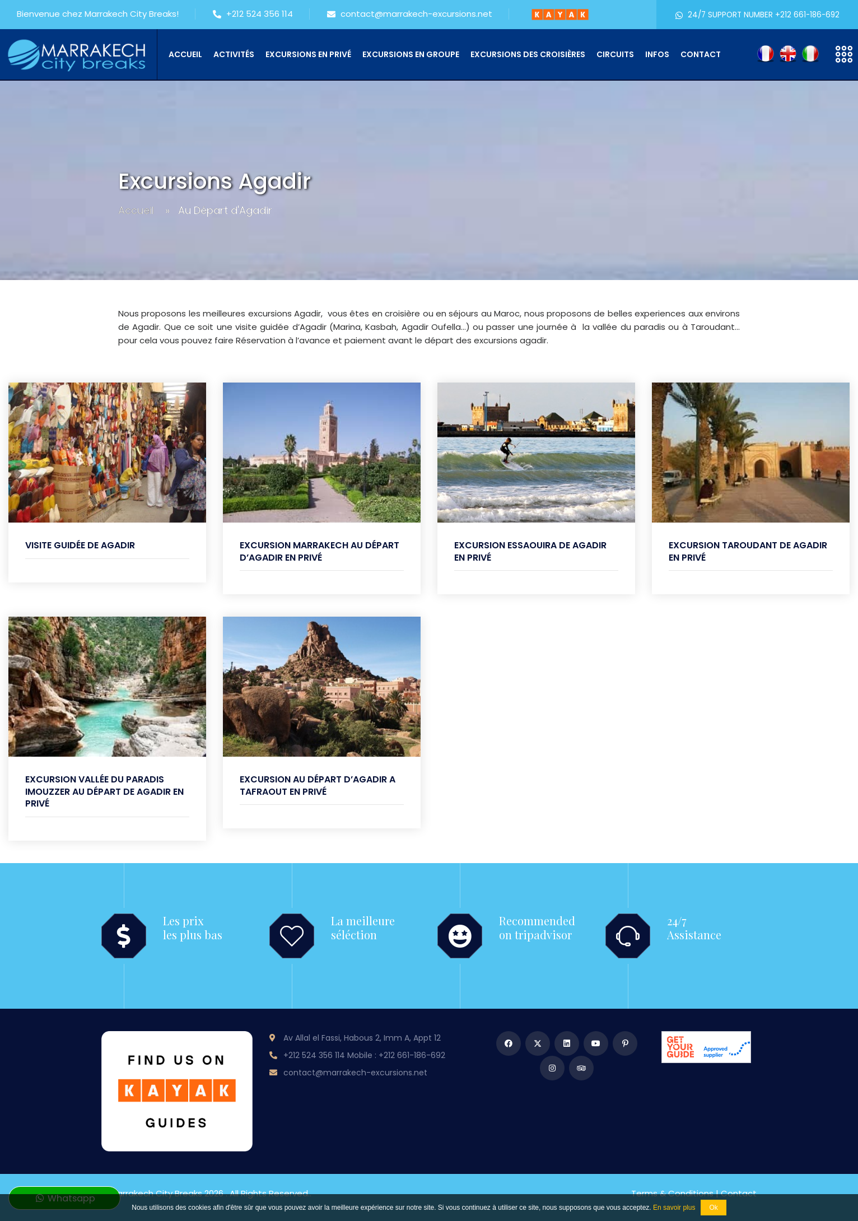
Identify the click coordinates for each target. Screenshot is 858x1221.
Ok (713, 1207)
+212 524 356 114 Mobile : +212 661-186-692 (364, 1055)
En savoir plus (674, 1207)
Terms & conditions (672, 1193)
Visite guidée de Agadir (80, 545)
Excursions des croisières (527, 54)
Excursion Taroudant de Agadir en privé (748, 551)
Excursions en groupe (410, 54)
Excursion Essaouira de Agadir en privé (530, 551)
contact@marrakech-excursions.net (409, 14)
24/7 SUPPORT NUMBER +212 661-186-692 (757, 15)
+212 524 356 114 (253, 14)
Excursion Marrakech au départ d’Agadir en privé (319, 551)
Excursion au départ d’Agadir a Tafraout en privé (317, 785)
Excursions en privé (308, 54)
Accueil (185, 54)
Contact (700, 54)
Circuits (615, 54)
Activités (233, 54)
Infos (657, 54)
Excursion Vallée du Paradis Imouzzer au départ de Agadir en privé (104, 791)
